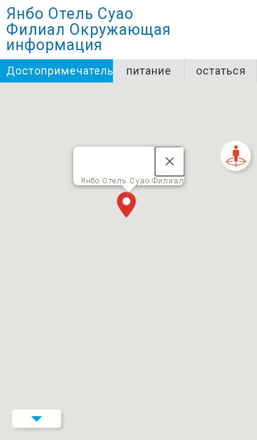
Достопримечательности (59, 70)
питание (149, 70)
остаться (221, 70)
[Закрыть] (169, 161)
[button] (129, 206)
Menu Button (36, 418)
